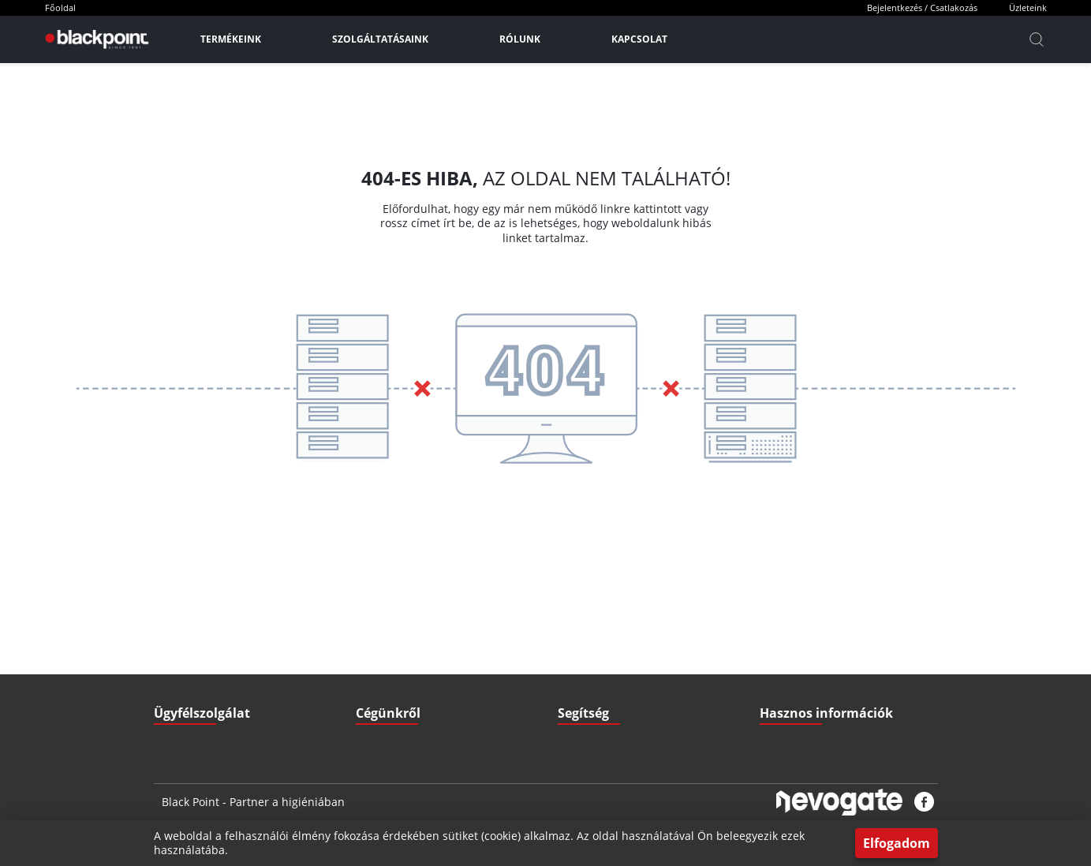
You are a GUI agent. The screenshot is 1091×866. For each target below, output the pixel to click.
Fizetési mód (585, 652)
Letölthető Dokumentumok (818, 621)
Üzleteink (1028, 7)
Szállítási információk (604, 621)
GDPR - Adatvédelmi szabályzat (424, 652)
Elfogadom (896, 843)
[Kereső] (1036, 39)
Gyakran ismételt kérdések (818, 652)
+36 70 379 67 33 (213, 652)
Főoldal (60, 7)
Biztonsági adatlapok (805, 715)
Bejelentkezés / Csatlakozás (922, 7)
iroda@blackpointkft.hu (235, 621)
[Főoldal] (95, 39)
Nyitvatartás (584, 684)
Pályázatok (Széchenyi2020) (821, 684)
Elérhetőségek (387, 684)
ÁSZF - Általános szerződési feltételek (438, 621)
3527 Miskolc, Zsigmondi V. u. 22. (249, 684)
